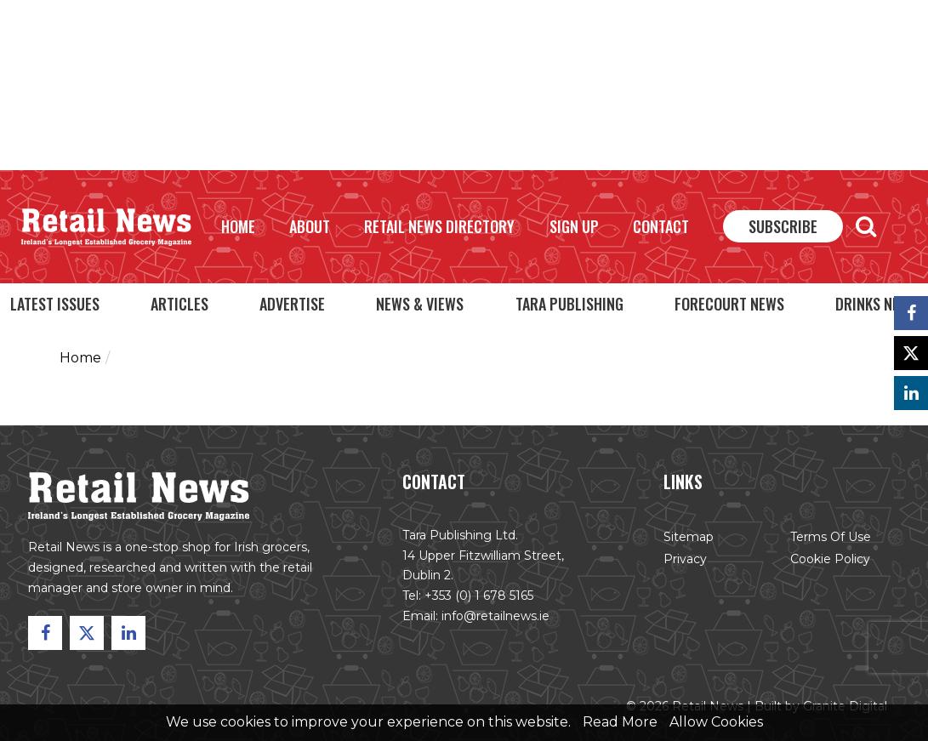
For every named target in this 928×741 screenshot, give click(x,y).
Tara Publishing (569, 304)
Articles (179, 304)
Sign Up (574, 226)
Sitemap (688, 536)
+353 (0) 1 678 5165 (478, 595)
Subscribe (783, 226)
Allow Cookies (716, 722)
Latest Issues (55, 304)
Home (238, 226)
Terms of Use (830, 536)
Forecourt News (729, 304)
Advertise (292, 304)
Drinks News (876, 304)
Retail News (106, 227)
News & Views (420, 304)
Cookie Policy (830, 559)
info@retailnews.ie (495, 616)
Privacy (685, 559)
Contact (661, 226)
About (309, 226)
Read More (620, 722)
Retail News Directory (439, 226)
